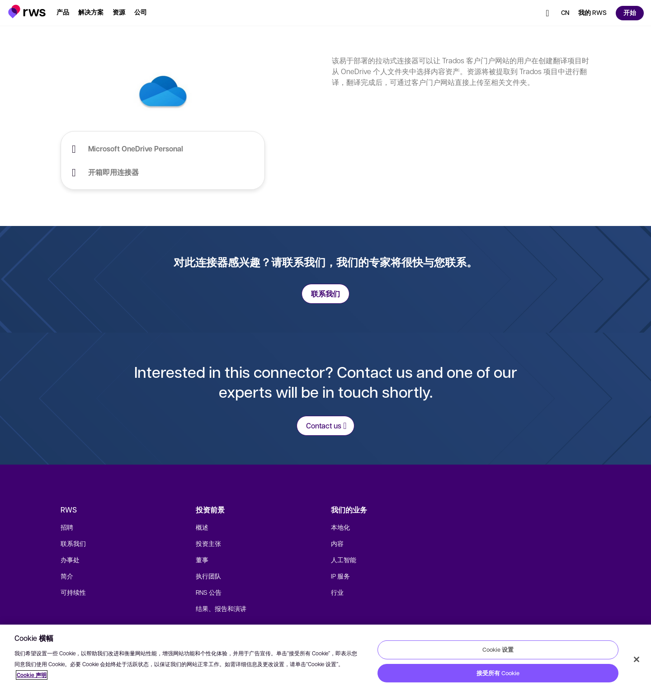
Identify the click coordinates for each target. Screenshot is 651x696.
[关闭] (636, 659)
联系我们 (73, 543)
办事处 (70, 559)
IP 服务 (340, 576)
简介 (67, 576)
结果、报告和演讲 (221, 608)
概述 (202, 527)
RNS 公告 (209, 592)
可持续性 (73, 592)
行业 (337, 592)
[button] (27, 11)
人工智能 (343, 559)
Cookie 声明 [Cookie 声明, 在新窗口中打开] (32, 675)
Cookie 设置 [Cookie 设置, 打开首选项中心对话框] (498, 649)
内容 (337, 543)
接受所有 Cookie (497, 673)
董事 (202, 559)
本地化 (340, 527)
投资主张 (208, 543)
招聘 (67, 527)
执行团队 (208, 576)
